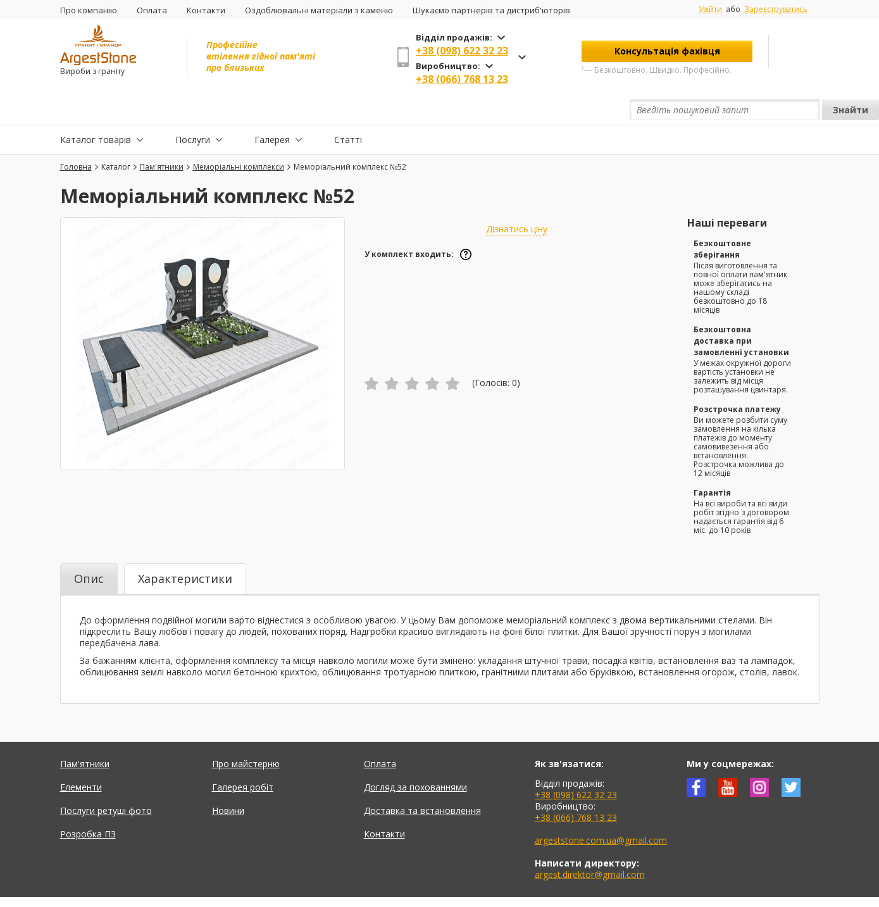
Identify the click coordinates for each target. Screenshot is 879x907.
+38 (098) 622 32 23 (462, 51)
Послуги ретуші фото (106, 781)
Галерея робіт (242, 758)
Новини (228, 781)
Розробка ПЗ (88, 805)
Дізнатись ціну (516, 200)
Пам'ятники (84, 735)
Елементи (81, 758)
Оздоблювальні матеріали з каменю (319, 10)
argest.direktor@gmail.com (590, 845)
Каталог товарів (95, 110)
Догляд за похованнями (415, 758)
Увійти (710, 9)
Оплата (152, 10)
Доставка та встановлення (422, 781)
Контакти (206, 10)
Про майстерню (246, 735)
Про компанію (88, 10)
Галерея (272, 110)
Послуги (192, 110)
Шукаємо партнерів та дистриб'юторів (491, 10)
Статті (348, 110)
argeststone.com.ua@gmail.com (601, 811)
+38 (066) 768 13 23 (462, 79)
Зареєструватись (775, 9)
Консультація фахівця (667, 51)
